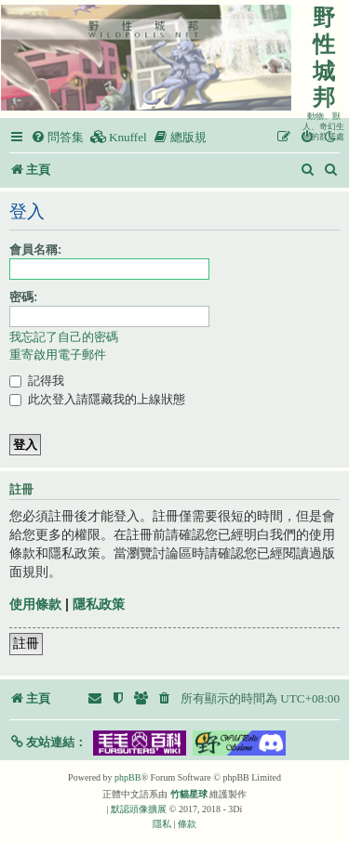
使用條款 (35, 604)
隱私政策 (99, 604)
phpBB (127, 777)
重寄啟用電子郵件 (57, 355)
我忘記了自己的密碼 (63, 337)
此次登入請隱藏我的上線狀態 (97, 399)
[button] (48, 742)
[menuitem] (57, 137)
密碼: (23, 297)
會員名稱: (35, 250)
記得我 (36, 381)
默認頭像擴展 (139, 809)
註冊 (26, 643)
